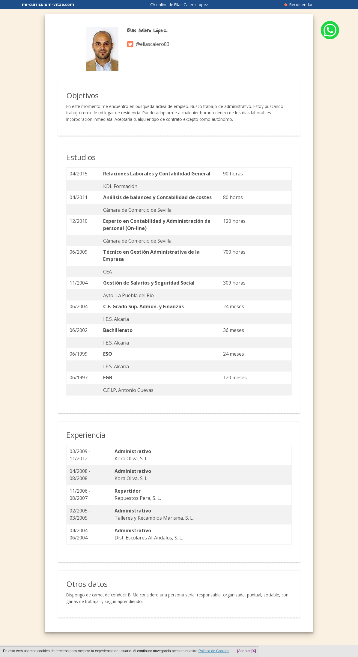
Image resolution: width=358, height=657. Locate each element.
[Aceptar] (244, 651)
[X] (254, 651)
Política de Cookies (213, 651)
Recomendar (298, 4)
